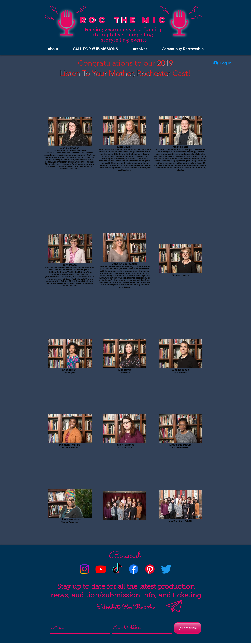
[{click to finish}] (187, 628)
